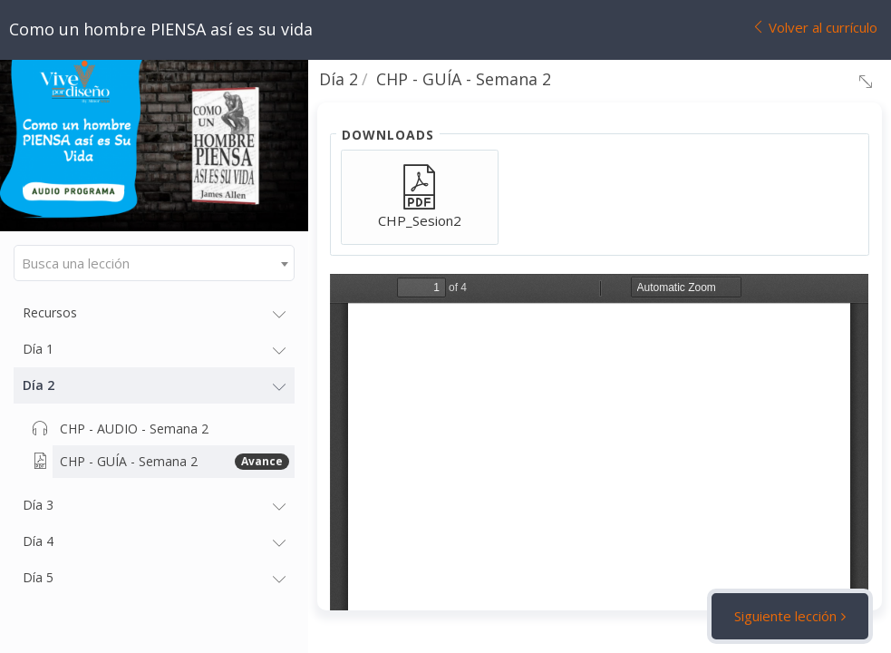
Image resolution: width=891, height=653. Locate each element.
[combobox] (154, 263)
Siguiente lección (785, 616)
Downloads (388, 134)
